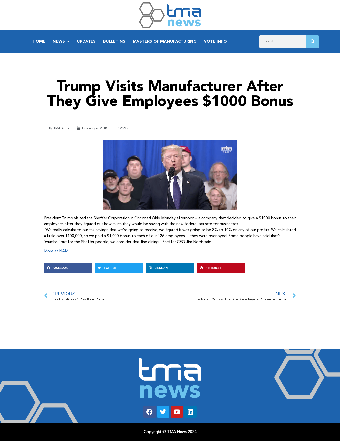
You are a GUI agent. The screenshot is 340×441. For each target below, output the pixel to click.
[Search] (312, 41)
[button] (68, 268)
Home (39, 42)
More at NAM (56, 251)
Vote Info (215, 42)
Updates (86, 42)
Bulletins (114, 42)
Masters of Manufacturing (165, 42)
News (61, 42)
